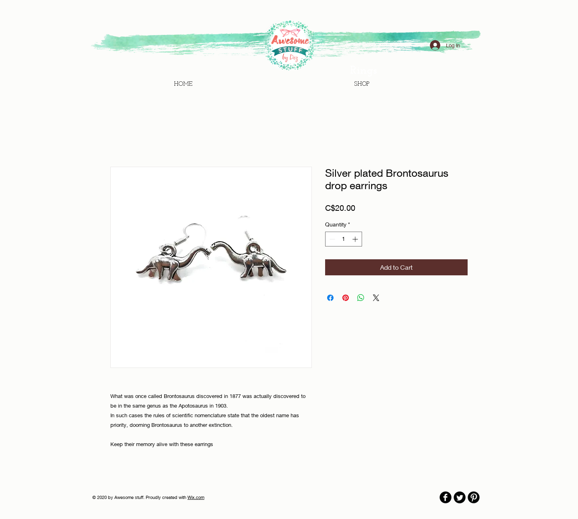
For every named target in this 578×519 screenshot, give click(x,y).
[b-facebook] (446, 497)
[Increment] (356, 239)
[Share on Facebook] (330, 298)
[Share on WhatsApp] (361, 298)
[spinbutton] (343, 239)
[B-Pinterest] (474, 497)
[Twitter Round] (460, 497)
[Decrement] (331, 239)
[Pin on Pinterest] (345, 298)
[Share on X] (376, 298)
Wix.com (195, 497)
